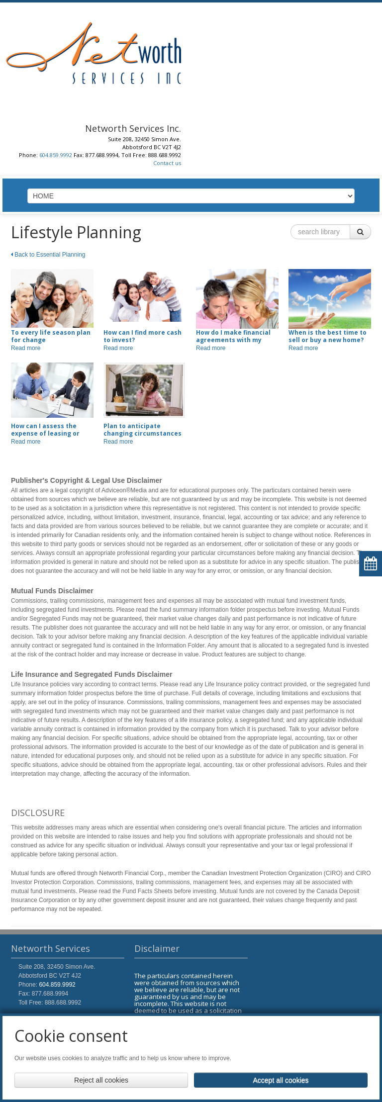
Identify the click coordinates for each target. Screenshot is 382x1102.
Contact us (167, 163)
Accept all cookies (280, 1080)
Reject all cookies (101, 1080)
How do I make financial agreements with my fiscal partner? (233, 340)
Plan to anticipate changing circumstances (142, 430)
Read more (25, 348)
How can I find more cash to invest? (142, 336)
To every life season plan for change (51, 336)
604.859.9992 (55, 155)
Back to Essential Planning (48, 254)
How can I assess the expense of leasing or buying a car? (45, 433)
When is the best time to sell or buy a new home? (327, 336)
